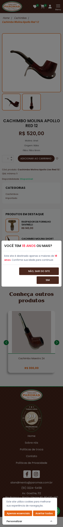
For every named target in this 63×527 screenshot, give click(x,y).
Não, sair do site (39, 271)
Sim (48, 280)
